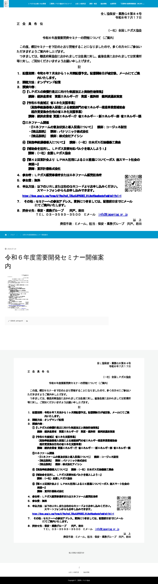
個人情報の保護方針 (76, 553)
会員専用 (113, 4)
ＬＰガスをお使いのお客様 (37, 4)
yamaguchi (19, 321)
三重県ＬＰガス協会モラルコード (60, 4)
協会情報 (104, 4)
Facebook (79, 567)
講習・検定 (93, 4)
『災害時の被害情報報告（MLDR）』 (132, 4)
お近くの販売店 (80, 4)
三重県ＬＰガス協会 (83, 580)
